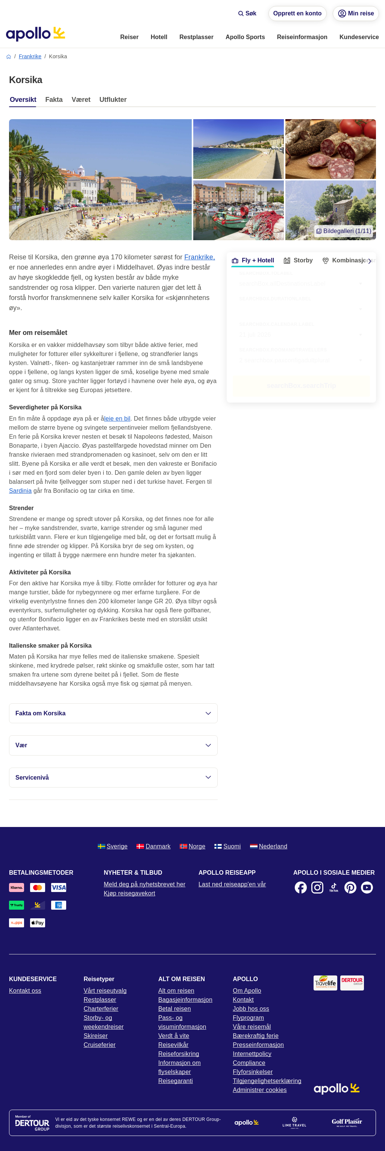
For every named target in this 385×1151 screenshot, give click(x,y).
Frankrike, (199, 257)
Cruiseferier (99, 1045)
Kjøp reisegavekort (129, 893)
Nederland (269, 846)
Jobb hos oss (251, 1009)
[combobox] (301, 309)
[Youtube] (366, 887)
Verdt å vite (173, 1036)
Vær (113, 745)
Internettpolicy (252, 1054)
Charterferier (100, 1009)
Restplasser (99, 1000)
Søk (247, 13)
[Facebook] (300, 887)
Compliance (249, 1063)
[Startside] (35, 34)
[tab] (25, 101)
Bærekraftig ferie (256, 1036)
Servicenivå (113, 777)
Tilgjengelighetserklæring (267, 1081)
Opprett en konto (297, 13)
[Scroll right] (370, 261)
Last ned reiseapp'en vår (232, 884)
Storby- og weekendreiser (103, 1022)
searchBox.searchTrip (301, 385)
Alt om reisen (176, 990)
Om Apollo (247, 990)
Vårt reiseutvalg (104, 990)
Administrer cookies (259, 1090)
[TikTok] (333, 887)
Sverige (113, 846)
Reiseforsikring (178, 1054)
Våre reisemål (252, 1027)
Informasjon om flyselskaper (179, 1067)
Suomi (227, 846)
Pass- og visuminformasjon (182, 1022)
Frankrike (30, 56)
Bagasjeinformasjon (185, 1000)
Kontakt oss (25, 990)
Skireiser (95, 1036)
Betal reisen (174, 1009)
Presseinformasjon (258, 1045)
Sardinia (20, 491)
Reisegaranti (175, 1081)
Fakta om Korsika (113, 713)
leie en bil (117, 418)
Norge (193, 846)
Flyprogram (248, 1018)
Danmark (153, 846)
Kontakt (243, 1000)
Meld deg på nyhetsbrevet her (144, 884)
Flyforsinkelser (253, 1072)
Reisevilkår (173, 1045)
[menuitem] (129, 37)
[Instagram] (317, 887)
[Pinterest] (350, 887)
